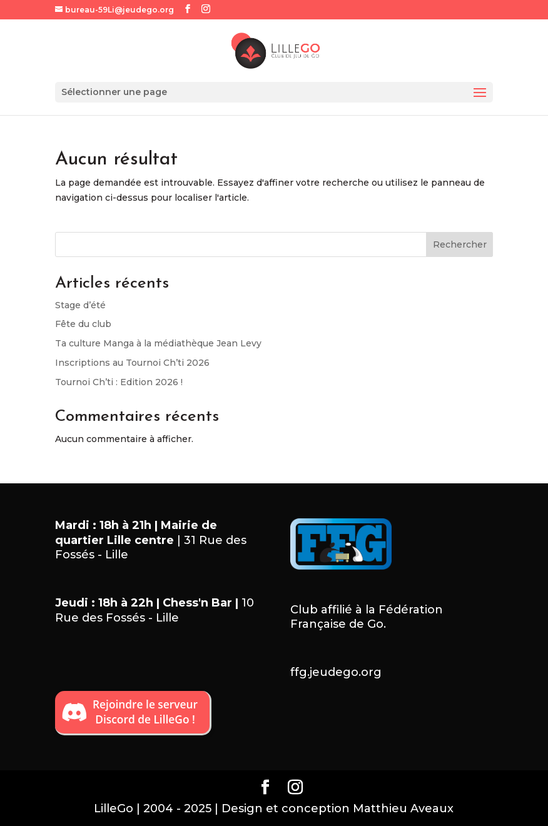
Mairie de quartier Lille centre (136, 532)
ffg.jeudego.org (336, 672)
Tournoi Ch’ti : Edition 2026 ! (119, 382)
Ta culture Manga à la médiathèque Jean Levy (158, 343)
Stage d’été (80, 305)
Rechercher (460, 244)
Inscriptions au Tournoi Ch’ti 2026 (132, 362)
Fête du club (83, 324)
